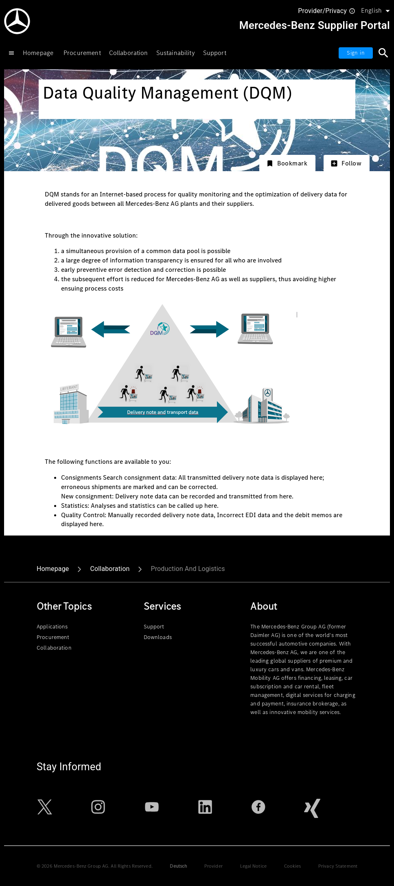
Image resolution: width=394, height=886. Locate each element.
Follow (345, 163)
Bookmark (287, 163)
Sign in (356, 53)
